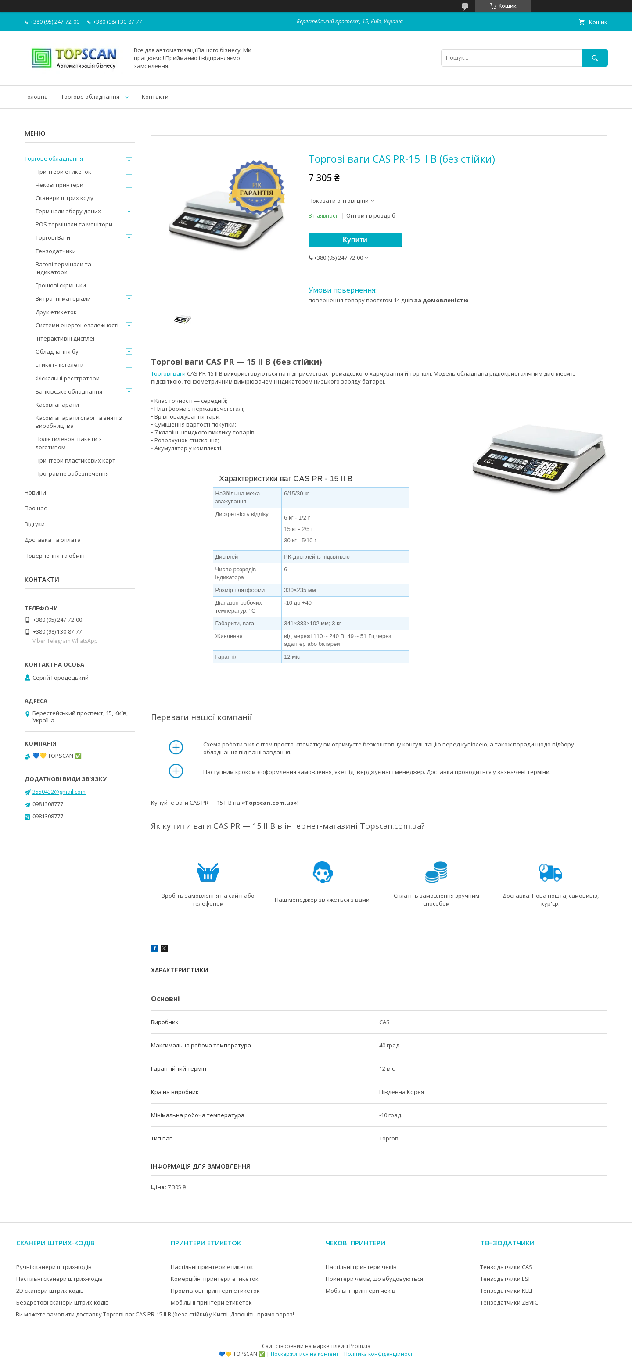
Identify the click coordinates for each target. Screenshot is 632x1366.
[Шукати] (595, 57)
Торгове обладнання (90, 96)
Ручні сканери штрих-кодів (54, 1267)
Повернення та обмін (55, 555)
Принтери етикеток (63, 172)
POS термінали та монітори (74, 224)
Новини (35, 492)
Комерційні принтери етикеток (215, 1279)
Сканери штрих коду (64, 198)
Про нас (36, 508)
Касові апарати (57, 405)
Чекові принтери (59, 185)
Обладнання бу (57, 351)
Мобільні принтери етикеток (211, 1302)
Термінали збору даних (68, 211)
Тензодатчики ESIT (506, 1279)
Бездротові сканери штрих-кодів (62, 1302)
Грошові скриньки (61, 285)
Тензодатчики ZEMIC (509, 1302)
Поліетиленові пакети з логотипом (69, 443)
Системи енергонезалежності (77, 325)
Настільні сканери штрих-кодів (59, 1279)
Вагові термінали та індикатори (63, 268)
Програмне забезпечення (72, 473)
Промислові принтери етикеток (215, 1290)
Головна (36, 96)
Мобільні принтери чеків (360, 1290)
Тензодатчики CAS (506, 1267)
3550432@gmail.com (59, 791)
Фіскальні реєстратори (68, 378)
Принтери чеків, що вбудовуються (374, 1279)
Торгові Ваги (53, 237)
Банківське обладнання (69, 391)
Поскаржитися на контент (304, 1354)
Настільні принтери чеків (361, 1267)
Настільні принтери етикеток (212, 1267)
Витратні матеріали (63, 298)
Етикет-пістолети (60, 365)
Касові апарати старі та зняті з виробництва (79, 422)
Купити (355, 240)
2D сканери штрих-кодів (50, 1290)
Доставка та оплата (53, 540)
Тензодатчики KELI (506, 1290)
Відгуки (35, 524)
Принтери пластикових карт (75, 460)
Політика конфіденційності (379, 1354)
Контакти (155, 96)
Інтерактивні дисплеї (65, 338)
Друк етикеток (56, 312)
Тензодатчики (56, 251)
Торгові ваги (168, 373)
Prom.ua (359, 1346)
